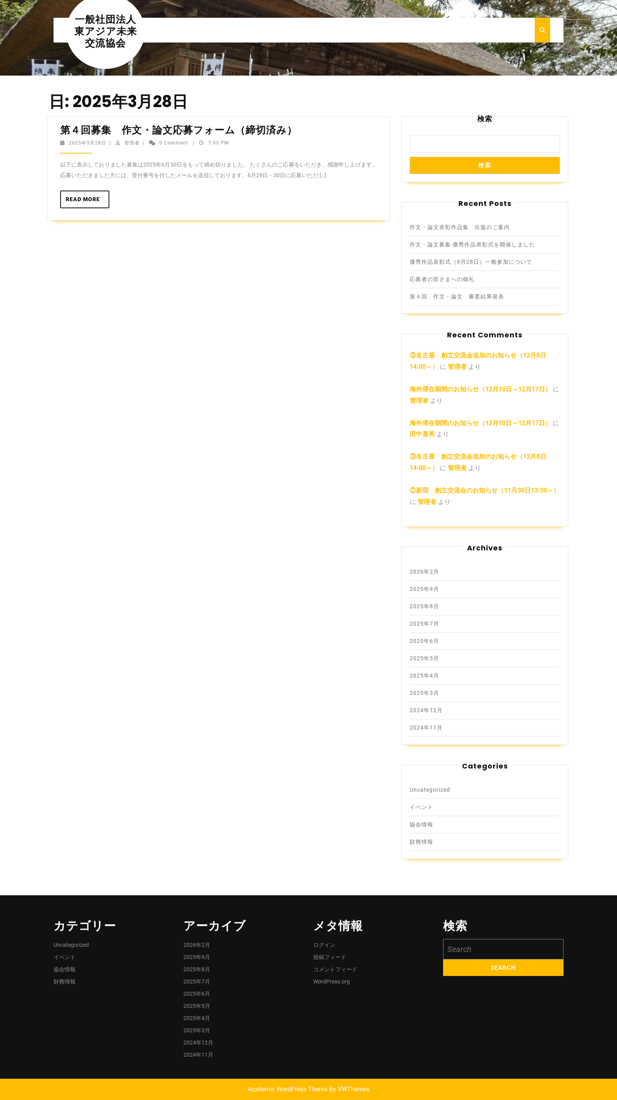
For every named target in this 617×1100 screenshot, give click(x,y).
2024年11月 (426, 727)
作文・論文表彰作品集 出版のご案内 (460, 227)
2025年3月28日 (83, 143)
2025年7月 (424, 623)
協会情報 (421, 824)
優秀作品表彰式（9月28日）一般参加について (471, 262)
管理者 (128, 143)
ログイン (324, 945)
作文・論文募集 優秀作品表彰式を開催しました (472, 244)
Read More (83, 201)
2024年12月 (426, 710)
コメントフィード (335, 969)
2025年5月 (424, 658)
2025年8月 (424, 606)
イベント (421, 807)
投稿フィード (329, 957)
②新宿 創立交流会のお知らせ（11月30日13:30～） (485, 490)
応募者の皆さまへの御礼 (442, 279)
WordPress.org (331, 981)
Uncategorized (430, 790)
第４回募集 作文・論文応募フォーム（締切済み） (179, 130)
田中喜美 (422, 434)
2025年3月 (424, 693)
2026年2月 (424, 572)
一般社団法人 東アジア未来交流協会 (110, 31)
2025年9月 (424, 589)
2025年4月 (424, 675)
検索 (484, 119)
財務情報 (421, 842)
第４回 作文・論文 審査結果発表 (457, 296)
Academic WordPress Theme (287, 1089)
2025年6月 (424, 641)
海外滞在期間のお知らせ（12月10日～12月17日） (480, 389)
